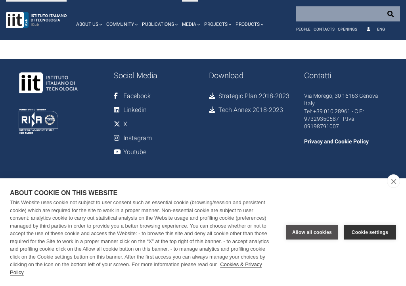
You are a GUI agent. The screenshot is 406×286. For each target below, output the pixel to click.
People (303, 29)
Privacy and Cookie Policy (336, 141)
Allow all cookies (312, 232)
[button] (88, 20)
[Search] (348, 13)
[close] (393, 181)
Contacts (324, 29)
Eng (381, 29)
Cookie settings (370, 232)
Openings (347, 29)
